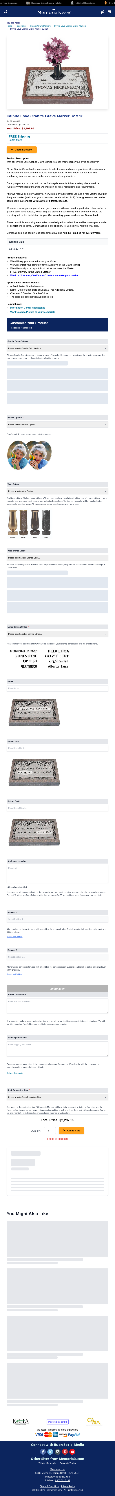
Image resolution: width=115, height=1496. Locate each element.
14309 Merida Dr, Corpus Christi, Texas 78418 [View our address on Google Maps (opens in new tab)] (57, 1473)
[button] (57, 919)
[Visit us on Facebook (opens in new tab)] (43, 1452)
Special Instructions (17, 994)
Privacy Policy (68, 1486)
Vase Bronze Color (17, 551)
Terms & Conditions (49, 1486)
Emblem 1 (12, 912)
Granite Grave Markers (40, 26)
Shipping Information (17, 1037)
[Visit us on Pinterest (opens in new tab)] (65, 1452)
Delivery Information (15, 1073)
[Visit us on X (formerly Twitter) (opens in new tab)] (50, 1452)
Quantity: (36, 1130)
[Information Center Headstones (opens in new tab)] (27, 307)
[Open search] (5, 11)
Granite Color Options (18, 341)
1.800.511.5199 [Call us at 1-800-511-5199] (62, 1480)
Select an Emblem (14, 936)
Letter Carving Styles (18, 627)
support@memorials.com (57, 1476)
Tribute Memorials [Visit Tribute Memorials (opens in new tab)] (47, 1463)
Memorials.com (57, 1469)
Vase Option (14, 484)
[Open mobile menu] (109, 11)
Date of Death (14, 801)
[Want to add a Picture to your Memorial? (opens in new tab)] (32, 312)
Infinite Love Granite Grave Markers (70, 26)
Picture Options (16, 417)
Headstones (21, 26)
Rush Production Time (19, 1090)
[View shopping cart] (102, 11)
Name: (11, 681)
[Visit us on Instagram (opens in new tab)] (58, 1452)
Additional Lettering (17, 861)
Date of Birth (13, 741)
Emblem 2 (12, 950)
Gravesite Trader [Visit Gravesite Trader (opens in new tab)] (68, 1463)
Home (9, 26)
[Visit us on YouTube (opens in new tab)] (72, 1452)
